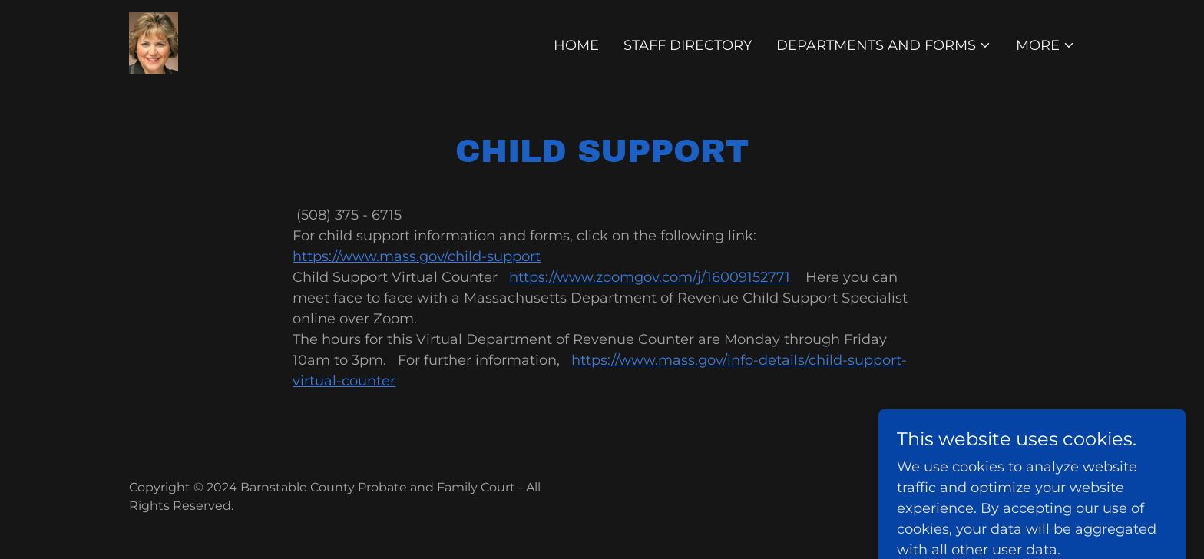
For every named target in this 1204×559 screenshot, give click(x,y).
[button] (883, 45)
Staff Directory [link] (688, 45)
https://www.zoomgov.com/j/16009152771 (649, 277)
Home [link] (576, 45)
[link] (153, 42)
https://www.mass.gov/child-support (417, 256)
